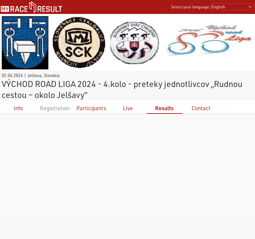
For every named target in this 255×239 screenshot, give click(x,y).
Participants (91, 108)
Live (128, 108)
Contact (201, 108)
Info (18, 108)
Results (164, 108)
